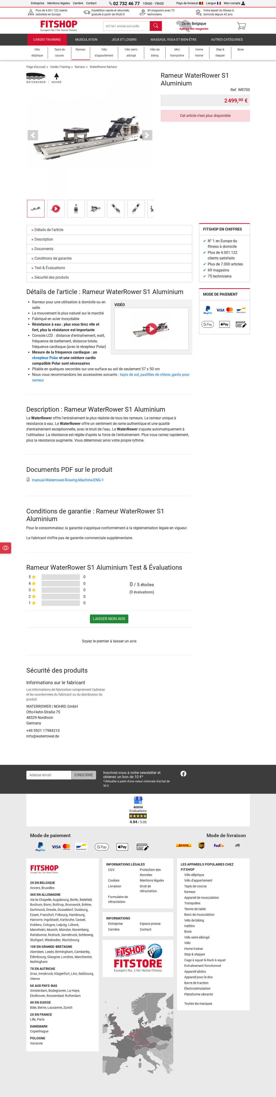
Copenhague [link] (39, 1032)
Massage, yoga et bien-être (174, 43)
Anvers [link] (35, 888)
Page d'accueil (35, 70)
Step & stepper (194, 955)
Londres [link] (67, 957)
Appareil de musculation (201, 898)
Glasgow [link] (53, 957)
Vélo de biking (194, 920)
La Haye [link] (73, 991)
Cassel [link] (80, 920)
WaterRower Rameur (103, 70)
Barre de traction (196, 983)
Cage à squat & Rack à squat (205, 960)
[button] (33, 139)
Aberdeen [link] (37, 952)
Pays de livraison (189, 3)
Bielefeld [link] (86, 900)
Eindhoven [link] (37, 996)
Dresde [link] (51, 910)
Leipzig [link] (61, 925)
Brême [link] (86, 905)
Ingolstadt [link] (51, 920)
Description (43, 242)
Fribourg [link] (61, 915)
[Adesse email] (49, 775)
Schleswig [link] (85, 935)
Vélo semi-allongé (196, 937)
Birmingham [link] (64, 952)
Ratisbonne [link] (38, 935)
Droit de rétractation (148, 888)
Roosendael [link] (55, 996)
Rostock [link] (54, 935)
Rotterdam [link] (73, 996)
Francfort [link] (47, 915)
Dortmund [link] (37, 910)
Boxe (187, 932)
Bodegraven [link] (57, 991)
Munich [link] (52, 930)
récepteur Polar (45, 361)
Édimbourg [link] (38, 957)
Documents (43, 252)
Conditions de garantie (53, 261)
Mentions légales (58, 3)
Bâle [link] (33, 1008)
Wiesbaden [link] (53, 940)
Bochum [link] (36, 905)
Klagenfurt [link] (62, 974)
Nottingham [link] (39, 962)
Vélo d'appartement (198, 881)
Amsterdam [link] (38, 991)
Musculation (86, 43)
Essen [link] (34, 915)
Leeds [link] (49, 952)
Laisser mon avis (109, 622)
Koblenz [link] (36, 925)
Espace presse (150, 924)
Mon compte (234, 3)
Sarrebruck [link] (69, 935)
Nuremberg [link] (80, 930)
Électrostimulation (197, 989)
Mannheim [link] (37, 930)
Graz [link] (33, 974)
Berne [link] (42, 1008)
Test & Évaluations (49, 271)
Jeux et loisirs (124, 43)
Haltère (189, 926)
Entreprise (37, 3)
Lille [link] (33, 1020)
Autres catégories (227, 43)
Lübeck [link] (73, 925)
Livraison (114, 886)
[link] (207, 313)
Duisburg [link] (81, 910)
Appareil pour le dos (198, 977)
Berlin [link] (74, 900)
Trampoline (192, 903)
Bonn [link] (47, 905)
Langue (213, 3)
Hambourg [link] (77, 915)
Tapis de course (195, 886)
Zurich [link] (67, 1008)
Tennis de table (195, 909)
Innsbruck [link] (45, 974)
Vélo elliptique (194, 875)
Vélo (187, 943)
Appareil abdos (195, 972)
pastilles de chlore (155, 378)
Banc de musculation (199, 915)
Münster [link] (65, 930)
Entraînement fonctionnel (202, 966)
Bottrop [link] (58, 905)
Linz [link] (74, 974)
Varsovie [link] (36, 1043)
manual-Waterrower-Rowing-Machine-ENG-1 (65, 483)
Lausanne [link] (55, 1008)
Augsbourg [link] (61, 900)
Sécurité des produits (51, 280)
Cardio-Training (47, 43)
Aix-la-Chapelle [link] (40, 900)
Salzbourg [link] (85, 974)
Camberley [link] (81, 952)
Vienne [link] (35, 979)
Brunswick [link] (72, 905)
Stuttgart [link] (36, 940)
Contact (91, 3)
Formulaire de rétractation (118, 899)
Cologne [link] (49, 925)
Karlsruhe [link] (67, 920)
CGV (111, 870)
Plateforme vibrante (198, 994)
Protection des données (150, 872)
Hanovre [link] (36, 920)
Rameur (80, 70)
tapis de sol (129, 378)
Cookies (113, 881)
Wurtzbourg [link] (70, 940)
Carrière (78, 3)
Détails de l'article (48, 233)
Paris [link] (40, 1020)
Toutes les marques (198, 1004)
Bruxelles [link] (48, 888)
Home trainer (193, 949)
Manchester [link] (83, 957)
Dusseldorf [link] (65, 910)
